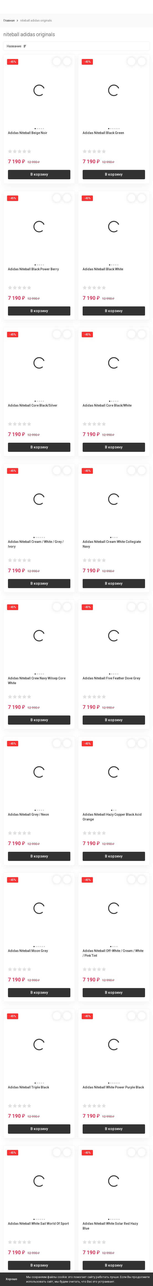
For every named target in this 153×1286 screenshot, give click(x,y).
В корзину (39, 174)
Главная (9, 20)
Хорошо (11, 1279)
